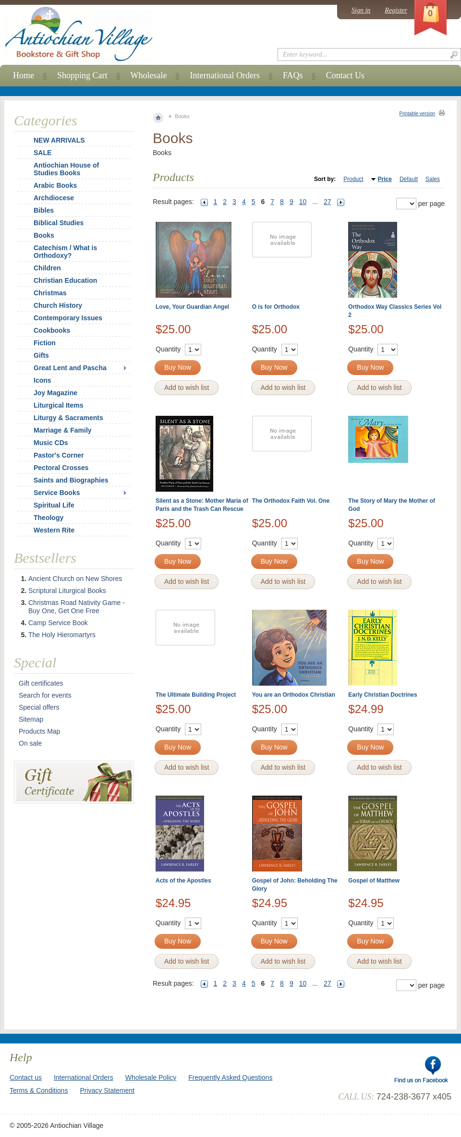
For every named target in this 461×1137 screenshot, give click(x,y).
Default (409, 179)
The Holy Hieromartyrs (62, 635)
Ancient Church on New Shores (75, 578)
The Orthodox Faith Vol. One (291, 500)
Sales (432, 179)
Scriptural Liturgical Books (67, 590)
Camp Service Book (58, 623)
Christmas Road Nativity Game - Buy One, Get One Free (76, 607)
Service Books (57, 492)
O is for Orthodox (276, 306)
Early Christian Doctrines (382, 694)
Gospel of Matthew (374, 880)
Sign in (361, 10)
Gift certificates (41, 683)
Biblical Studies (59, 223)
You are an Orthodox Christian (293, 694)
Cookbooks (52, 330)
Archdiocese (54, 198)
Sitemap (31, 719)
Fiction (45, 343)
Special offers (39, 707)
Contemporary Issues (68, 318)
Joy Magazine (55, 393)
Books (44, 235)
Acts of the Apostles (183, 880)
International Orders (224, 75)
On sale (30, 743)
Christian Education (65, 280)
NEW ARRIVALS (59, 140)
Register (396, 10)
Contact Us (345, 75)
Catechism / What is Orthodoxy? (65, 251)
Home (23, 75)
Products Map (39, 731)
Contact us (26, 1077)
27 (327, 202)
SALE (42, 153)
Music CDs (51, 443)
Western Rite (54, 530)
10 (303, 202)
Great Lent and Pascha (70, 368)
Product (353, 179)
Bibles (44, 210)
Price (385, 179)
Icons (42, 380)
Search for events (45, 695)
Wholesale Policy (151, 1077)
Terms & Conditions (39, 1090)
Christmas (43, 293)
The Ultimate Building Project (196, 694)
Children (47, 268)
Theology (48, 517)
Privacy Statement (107, 1090)
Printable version (417, 113)
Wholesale (149, 75)
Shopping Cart (82, 75)
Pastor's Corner (59, 455)
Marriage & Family (63, 430)
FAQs (293, 75)
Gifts (41, 355)
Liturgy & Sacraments (68, 418)
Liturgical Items (58, 405)
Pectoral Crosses (61, 468)
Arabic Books (55, 185)
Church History (58, 305)
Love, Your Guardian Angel (192, 306)
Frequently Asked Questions (230, 1077)
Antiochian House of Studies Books (66, 169)
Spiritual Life (54, 505)
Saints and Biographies (71, 480)
